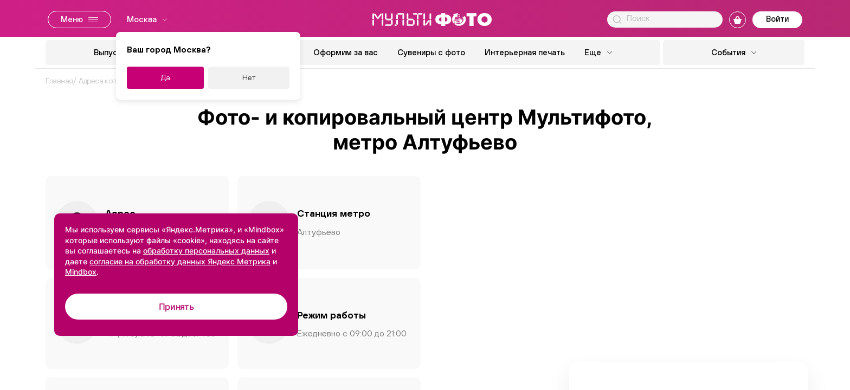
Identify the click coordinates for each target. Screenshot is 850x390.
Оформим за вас (345, 52)
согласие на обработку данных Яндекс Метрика (180, 261)
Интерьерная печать (525, 52)
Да (165, 77)
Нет (249, 77)
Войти (777, 18)
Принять (176, 306)
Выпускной (115, 52)
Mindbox (80, 271)
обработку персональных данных (206, 250)
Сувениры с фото (431, 52)
